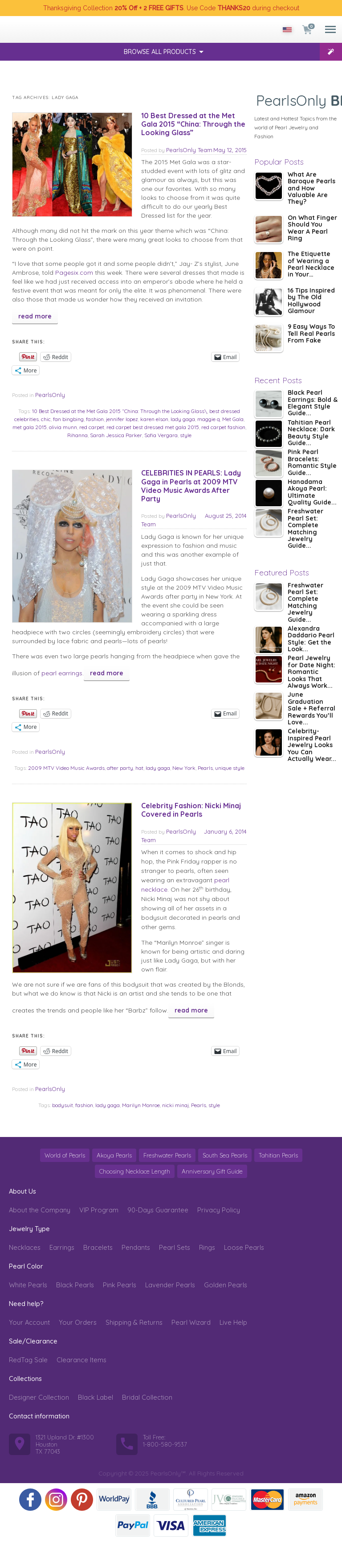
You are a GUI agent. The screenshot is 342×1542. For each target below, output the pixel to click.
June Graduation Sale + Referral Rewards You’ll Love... (311, 708)
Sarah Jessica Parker (116, 435)
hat (139, 768)
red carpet (91, 427)
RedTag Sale (28, 1360)
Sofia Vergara (161, 435)
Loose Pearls (244, 1247)
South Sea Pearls (225, 1155)
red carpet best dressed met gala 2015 (152, 427)
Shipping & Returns (134, 1322)
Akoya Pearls (114, 1155)
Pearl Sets (174, 1247)
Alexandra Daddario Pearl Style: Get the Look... (311, 639)
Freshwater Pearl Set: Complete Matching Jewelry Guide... (305, 529)
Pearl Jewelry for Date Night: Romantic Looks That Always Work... (311, 672)
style (185, 435)
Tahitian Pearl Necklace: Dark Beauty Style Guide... (311, 433)
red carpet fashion (223, 427)
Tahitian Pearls (278, 1155)
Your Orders (78, 1322)
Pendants (136, 1247)
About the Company (39, 1210)
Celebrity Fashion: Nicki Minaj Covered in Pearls (191, 810)
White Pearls (28, 1285)
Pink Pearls (119, 1285)
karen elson (154, 419)
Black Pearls (75, 1285)
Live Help (233, 1322)
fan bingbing (68, 419)
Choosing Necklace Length (134, 1171)
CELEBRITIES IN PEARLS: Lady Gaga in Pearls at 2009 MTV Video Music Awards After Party (191, 485)
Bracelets (98, 1247)
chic (46, 419)
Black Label (95, 1397)
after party (120, 768)
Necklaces (25, 1247)
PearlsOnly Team (189, 149)
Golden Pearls (225, 1285)
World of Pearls (65, 1155)
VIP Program (98, 1210)
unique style (229, 768)
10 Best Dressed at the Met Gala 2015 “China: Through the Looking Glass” (193, 124)
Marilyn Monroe (141, 1105)
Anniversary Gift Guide (212, 1171)
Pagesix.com (74, 273)
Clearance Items (81, 1360)
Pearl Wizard (191, 1322)
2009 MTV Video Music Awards (66, 768)
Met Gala (233, 419)
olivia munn (63, 427)
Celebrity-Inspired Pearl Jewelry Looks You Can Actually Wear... (312, 745)
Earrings (61, 1247)
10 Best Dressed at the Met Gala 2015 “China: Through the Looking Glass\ (119, 411)
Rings (207, 1247)
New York (183, 768)
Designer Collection (39, 1397)
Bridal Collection (147, 1397)
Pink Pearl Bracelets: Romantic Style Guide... (312, 462)
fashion (95, 419)
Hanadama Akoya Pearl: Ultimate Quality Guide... (312, 492)
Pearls (205, 768)
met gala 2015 (29, 427)
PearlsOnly (50, 394)
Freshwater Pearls (167, 1155)
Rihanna (77, 435)
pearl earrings (61, 673)
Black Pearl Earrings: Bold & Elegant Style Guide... (313, 403)
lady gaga (183, 419)
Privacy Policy (218, 1210)
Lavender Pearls (170, 1285)
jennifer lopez (122, 419)
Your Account (29, 1322)
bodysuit (62, 1105)
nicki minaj (175, 1105)
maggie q (208, 419)
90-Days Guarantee (157, 1210)
